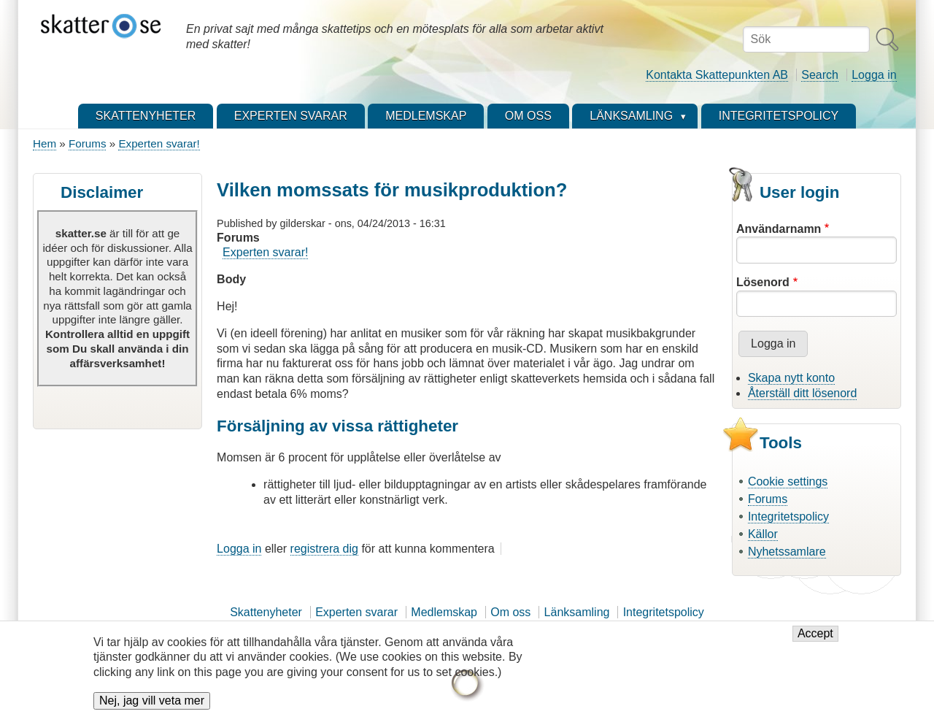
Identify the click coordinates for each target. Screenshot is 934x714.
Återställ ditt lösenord (802, 393)
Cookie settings (787, 481)
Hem (44, 143)
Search (819, 75)
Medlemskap (444, 612)
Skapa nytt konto (791, 378)
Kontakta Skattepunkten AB (717, 75)
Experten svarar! (158, 143)
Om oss (510, 612)
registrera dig (324, 548)
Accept (815, 641)
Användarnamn (778, 229)
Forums (87, 143)
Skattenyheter (266, 612)
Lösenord (763, 282)
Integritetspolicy (788, 516)
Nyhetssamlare (787, 551)
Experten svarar (356, 612)
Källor (763, 534)
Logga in (874, 75)
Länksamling (577, 612)
